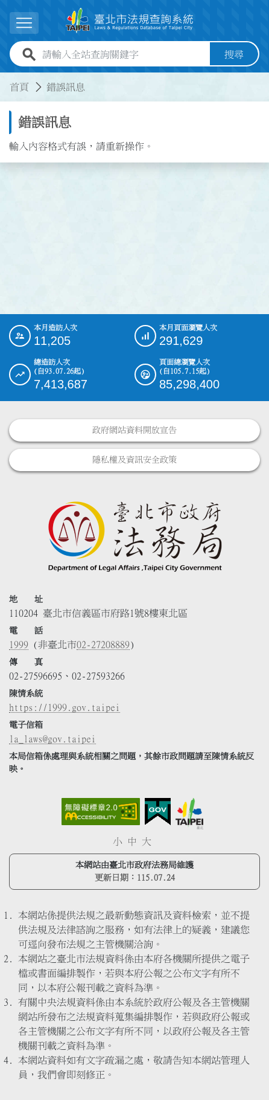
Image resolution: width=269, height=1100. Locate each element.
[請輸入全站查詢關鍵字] (123, 54)
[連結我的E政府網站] (158, 812)
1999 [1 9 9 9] (18, 644)
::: (7, 80)
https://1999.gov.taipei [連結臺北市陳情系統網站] (64, 707)
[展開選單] (24, 22)
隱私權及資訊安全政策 (134, 459)
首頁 (19, 87)
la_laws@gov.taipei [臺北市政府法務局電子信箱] (52, 739)
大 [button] (146, 841)
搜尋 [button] (234, 54)
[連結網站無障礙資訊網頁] (101, 812)
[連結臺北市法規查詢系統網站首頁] (130, 20)
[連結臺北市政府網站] (189, 813)
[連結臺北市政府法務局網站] (134, 536)
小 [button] (117, 841)
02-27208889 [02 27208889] (103, 644)
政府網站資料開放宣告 (134, 430)
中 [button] (132, 841)
